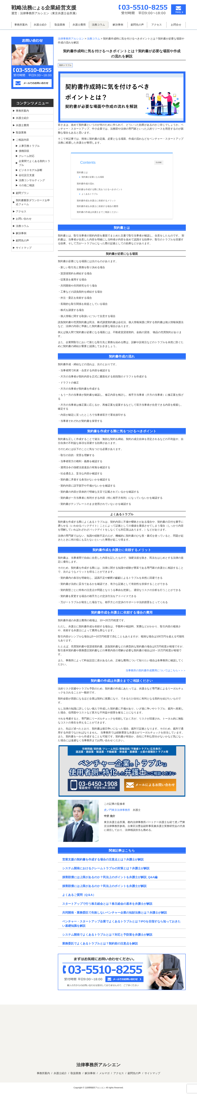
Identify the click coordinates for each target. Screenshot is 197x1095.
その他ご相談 (26, 185)
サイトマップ (24, 247)
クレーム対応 (26, 156)
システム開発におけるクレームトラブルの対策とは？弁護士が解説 (105, 870)
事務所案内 (20, 24)
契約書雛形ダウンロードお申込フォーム (33, 202)
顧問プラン (22, 193)
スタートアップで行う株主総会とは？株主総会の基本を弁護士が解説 (107, 905)
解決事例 (118, 24)
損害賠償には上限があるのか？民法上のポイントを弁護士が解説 (104, 888)
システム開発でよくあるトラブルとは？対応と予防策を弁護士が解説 (107, 936)
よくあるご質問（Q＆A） (79, 897)
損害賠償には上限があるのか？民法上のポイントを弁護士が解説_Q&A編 (110, 879)
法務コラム (98, 24)
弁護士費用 (79, 24)
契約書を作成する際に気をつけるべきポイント (103, 190)
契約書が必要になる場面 (96, 177)
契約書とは (85, 172)
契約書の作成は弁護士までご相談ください (101, 213)
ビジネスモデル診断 (30, 170)
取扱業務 (60, 24)
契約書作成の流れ (89, 184)
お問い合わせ (24, 218)
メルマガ (104, 1075)
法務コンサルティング (32, 180)
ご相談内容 (22, 139)
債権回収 (24, 151)
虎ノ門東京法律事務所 (117, 812)
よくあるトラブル (93, 195)
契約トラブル (65, 65)
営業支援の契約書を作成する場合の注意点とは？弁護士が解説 (103, 861)
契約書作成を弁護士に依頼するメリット (100, 202)
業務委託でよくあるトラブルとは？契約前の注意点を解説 (100, 945)
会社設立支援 (26, 175)
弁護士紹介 (40, 24)
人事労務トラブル (29, 145)
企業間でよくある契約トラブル (34, 163)
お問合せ (176, 24)
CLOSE (159, 162)
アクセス (156, 24)
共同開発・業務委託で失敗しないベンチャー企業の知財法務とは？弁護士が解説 (114, 914)
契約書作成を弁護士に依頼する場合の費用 (101, 208)
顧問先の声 (137, 24)
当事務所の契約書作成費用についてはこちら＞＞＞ (156, 672)
